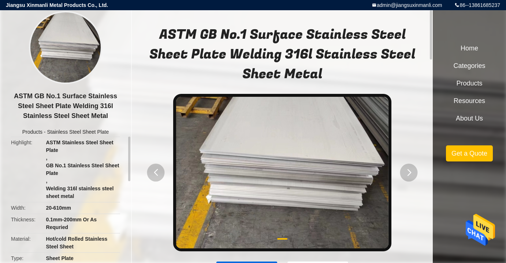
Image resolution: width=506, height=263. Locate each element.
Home (469, 48)
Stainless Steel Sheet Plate (78, 132)
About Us (469, 118)
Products (32, 132)
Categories (469, 65)
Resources (469, 100)
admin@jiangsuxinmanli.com (409, 5)
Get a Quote (469, 153)
